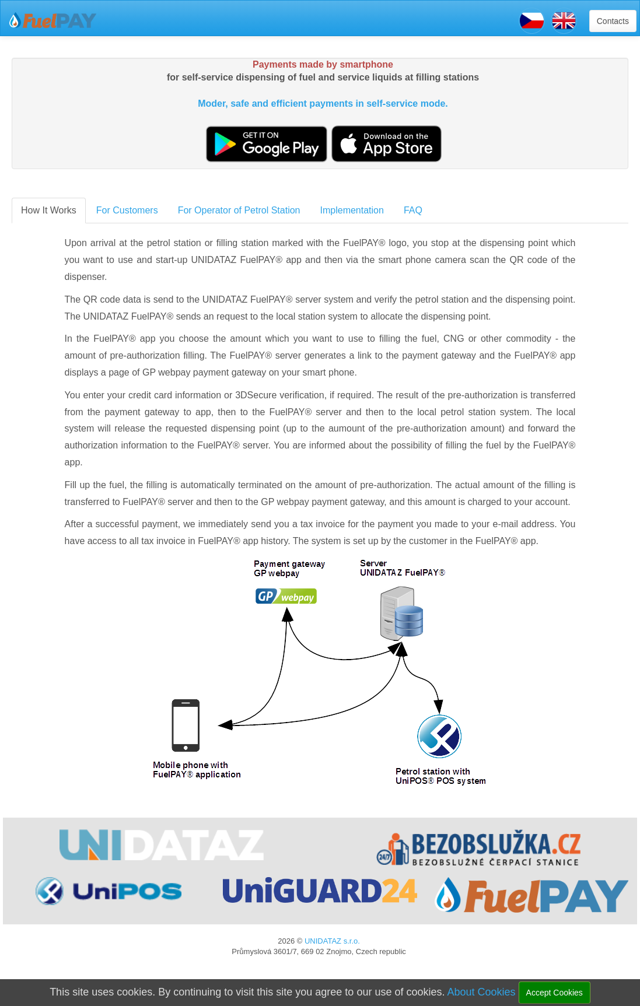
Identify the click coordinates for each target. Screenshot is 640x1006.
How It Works (48, 210)
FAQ (413, 210)
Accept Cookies (554, 992)
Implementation (352, 210)
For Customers (127, 210)
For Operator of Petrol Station (239, 210)
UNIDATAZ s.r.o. (332, 941)
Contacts (613, 21)
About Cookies (481, 992)
